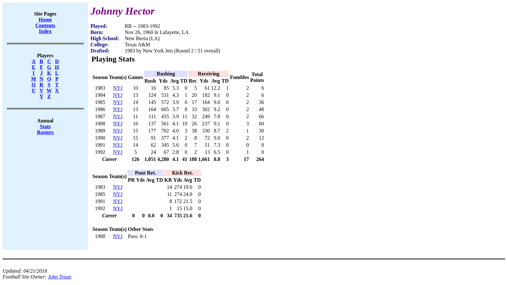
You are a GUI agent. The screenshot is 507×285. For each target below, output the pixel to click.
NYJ (118, 88)
